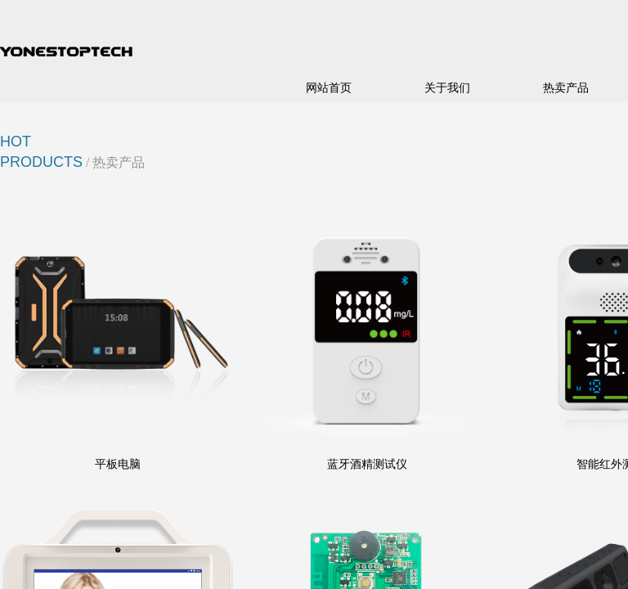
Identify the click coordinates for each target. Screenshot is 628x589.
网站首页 (329, 88)
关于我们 (447, 88)
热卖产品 (566, 88)
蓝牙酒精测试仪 (367, 464)
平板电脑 (118, 464)
